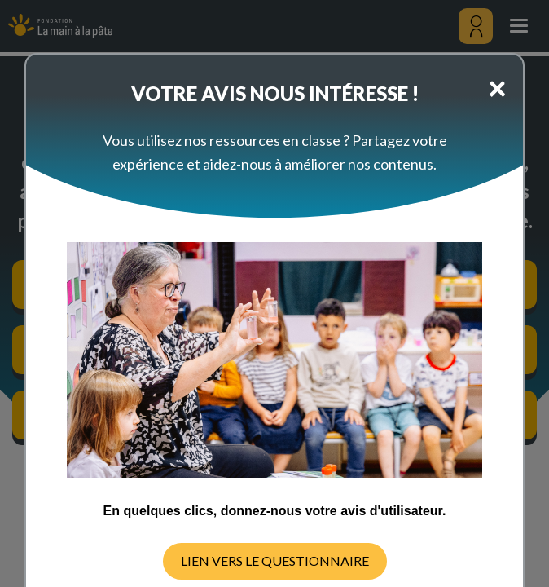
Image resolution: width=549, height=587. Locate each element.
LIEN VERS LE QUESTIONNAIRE (275, 560)
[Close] (497, 87)
